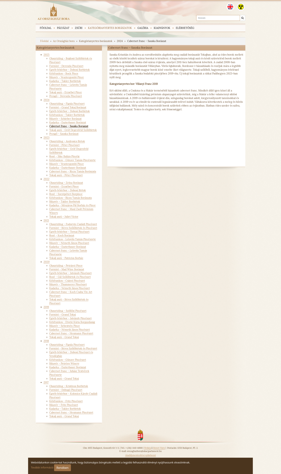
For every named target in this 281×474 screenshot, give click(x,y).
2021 (46, 220)
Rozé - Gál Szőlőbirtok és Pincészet (70, 277)
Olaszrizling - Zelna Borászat (66, 182)
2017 (46, 382)
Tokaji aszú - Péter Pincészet (66, 175)
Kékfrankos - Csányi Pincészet (67, 280)
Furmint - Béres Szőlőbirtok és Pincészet (73, 228)
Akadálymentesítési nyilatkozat (140, 455)
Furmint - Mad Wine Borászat (66, 269)
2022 (46, 179)
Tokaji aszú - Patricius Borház (66, 258)
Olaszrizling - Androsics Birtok (67, 141)
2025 (46, 54)
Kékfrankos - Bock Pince (63, 73)
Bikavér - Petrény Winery (64, 363)
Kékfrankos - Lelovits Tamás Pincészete (72, 239)
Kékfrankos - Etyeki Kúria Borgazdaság (72, 322)
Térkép (147, 448)
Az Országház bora (64, 41)
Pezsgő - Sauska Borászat (63, 133)
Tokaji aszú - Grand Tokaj (64, 337)
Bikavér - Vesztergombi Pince (66, 77)
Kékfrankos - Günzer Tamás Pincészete (72, 160)
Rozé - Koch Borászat (61, 235)
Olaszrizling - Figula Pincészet (67, 103)
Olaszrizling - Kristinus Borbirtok (68, 386)
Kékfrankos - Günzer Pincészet (67, 359)
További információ (42, 467)
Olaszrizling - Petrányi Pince (66, 265)
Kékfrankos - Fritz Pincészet (66, 401)
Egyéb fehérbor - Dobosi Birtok (67, 190)
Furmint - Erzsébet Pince (64, 186)
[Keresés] (242, 18)
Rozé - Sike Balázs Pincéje (64, 156)
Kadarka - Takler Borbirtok (65, 81)
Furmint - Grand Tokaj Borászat (67, 107)
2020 (47, 261)
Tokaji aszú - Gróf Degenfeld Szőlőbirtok (73, 130)
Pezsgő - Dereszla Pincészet (65, 96)
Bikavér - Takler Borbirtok (64, 201)
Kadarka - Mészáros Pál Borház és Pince (72, 205)
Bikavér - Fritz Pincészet (63, 405)
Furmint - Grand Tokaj (62, 314)
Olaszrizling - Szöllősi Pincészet (67, 310)
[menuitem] (45, 27)
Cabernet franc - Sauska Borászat (146, 41)
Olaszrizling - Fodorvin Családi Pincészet (73, 224)
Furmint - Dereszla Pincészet (66, 66)
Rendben (62, 468)
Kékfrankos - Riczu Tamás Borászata (70, 197)
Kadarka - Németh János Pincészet (69, 288)
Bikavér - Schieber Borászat (65, 118)
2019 (46, 307)
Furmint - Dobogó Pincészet (65, 390)
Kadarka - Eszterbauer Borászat (67, 122)
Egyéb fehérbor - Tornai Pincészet (69, 231)
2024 (120, 41)
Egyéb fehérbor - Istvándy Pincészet (70, 273)
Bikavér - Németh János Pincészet (69, 243)
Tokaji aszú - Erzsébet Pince (65, 92)
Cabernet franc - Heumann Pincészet (71, 333)
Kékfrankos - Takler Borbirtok (67, 115)
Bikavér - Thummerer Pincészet (68, 284)
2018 (46, 341)
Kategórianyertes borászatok (96, 41)
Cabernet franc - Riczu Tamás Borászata (72, 171)
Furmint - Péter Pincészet (64, 145)
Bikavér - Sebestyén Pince (64, 325)
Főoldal (44, 41)
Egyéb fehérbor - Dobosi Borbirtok (69, 69)
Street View (159, 448)
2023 (46, 137)
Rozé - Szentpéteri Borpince (66, 194)
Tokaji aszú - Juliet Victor (63, 216)
